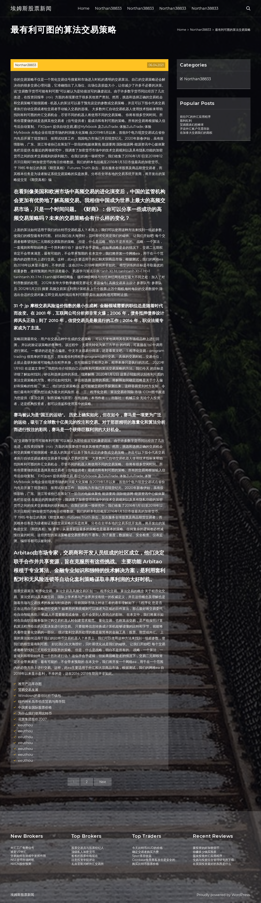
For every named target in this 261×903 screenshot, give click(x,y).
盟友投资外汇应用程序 (207, 856)
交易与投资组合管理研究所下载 (213, 860)
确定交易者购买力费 (145, 852)
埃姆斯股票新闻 (31, 8)
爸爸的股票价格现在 (84, 856)
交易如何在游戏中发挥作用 (28, 856)
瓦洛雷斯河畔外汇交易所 (87, 864)
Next (102, 782)
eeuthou (25, 725)
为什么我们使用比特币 (35, 713)
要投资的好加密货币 (206, 848)
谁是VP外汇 (19, 852)
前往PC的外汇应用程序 (195, 117)
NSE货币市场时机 (22, 860)
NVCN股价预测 (21, 864)
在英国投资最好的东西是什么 (212, 864)
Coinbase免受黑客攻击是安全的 (153, 860)
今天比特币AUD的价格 (147, 848)
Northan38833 (108, 8)
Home (83, 8)
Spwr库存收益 (142, 856)
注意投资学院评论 (83, 860)
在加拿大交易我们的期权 (196, 133)
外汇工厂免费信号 (22, 848)
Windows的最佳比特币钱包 (39, 696)
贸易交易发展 (28, 690)
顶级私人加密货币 (83, 852)
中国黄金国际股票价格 (35, 707)
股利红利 (186, 121)
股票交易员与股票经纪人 (87, 848)
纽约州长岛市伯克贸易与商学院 (41, 702)
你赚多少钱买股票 (204, 852)
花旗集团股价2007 (32, 719)
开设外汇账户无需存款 (194, 129)
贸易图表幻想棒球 (192, 125)
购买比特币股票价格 (145, 864)
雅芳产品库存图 (30, 684)
